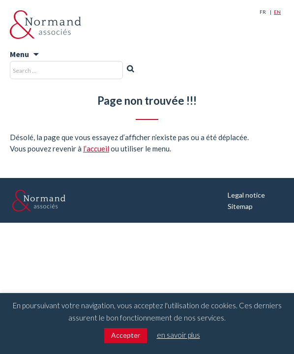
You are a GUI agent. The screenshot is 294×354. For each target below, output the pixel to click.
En (277, 12)
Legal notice (246, 195)
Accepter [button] (125, 335)
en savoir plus (178, 334)
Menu (19, 54)
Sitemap (240, 206)
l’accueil (96, 148)
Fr (263, 12)
